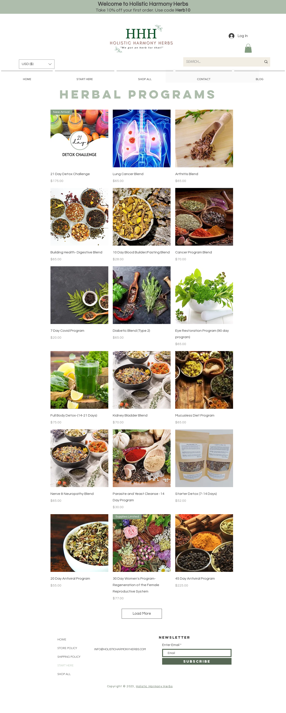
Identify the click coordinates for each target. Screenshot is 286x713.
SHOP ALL (64, 674)
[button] (248, 48)
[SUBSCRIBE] (197, 661)
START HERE (65, 665)
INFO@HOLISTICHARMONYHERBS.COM (120, 649)
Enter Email (170, 645)
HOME (61, 639)
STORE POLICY (67, 648)
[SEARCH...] (220, 62)
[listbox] (36, 64)
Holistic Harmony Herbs (154, 686)
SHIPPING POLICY (68, 656)
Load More (142, 614)
